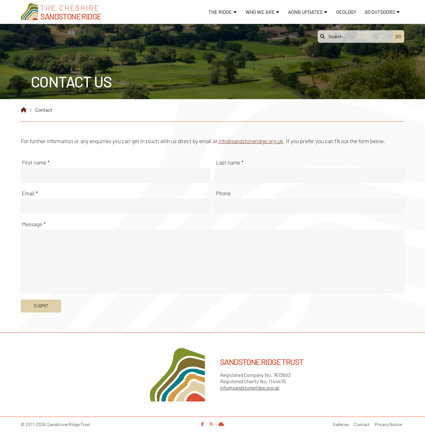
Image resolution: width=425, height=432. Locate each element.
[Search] (357, 36)
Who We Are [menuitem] (260, 12)
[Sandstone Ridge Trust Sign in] (221, 424)
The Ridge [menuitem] (220, 12)
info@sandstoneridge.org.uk (250, 140)
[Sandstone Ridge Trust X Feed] (211, 424)
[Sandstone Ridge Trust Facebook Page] (202, 424)
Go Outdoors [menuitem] (380, 12)
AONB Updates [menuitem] (305, 12)
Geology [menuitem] (346, 12)
